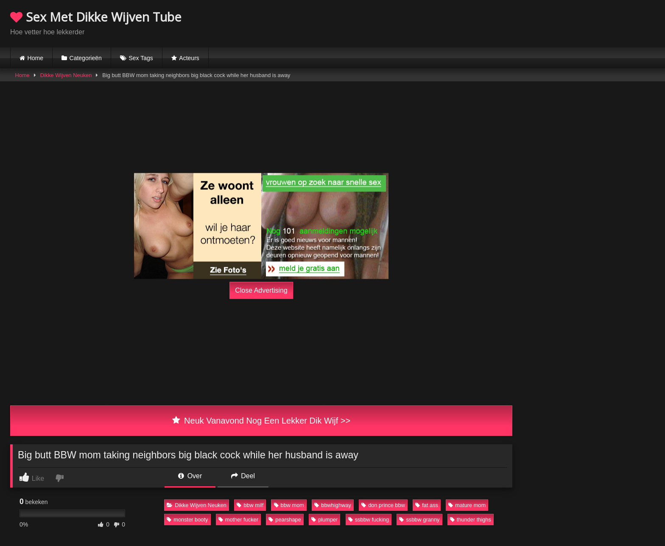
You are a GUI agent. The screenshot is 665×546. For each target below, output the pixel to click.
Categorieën (86, 58)
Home (35, 58)
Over (190, 475)
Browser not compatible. (555, 22)
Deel (243, 475)
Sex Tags (141, 58)
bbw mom (289, 505)
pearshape (284, 519)
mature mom (467, 505)
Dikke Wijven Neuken (66, 75)
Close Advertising (261, 290)
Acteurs (189, 58)
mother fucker (238, 519)
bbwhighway (332, 505)
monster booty (187, 519)
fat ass (426, 505)
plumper (324, 519)
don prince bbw (383, 505)
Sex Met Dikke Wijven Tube (96, 16)
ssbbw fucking (368, 519)
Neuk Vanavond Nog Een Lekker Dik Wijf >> (261, 420)
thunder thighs (470, 519)
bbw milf (250, 505)
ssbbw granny (419, 519)
